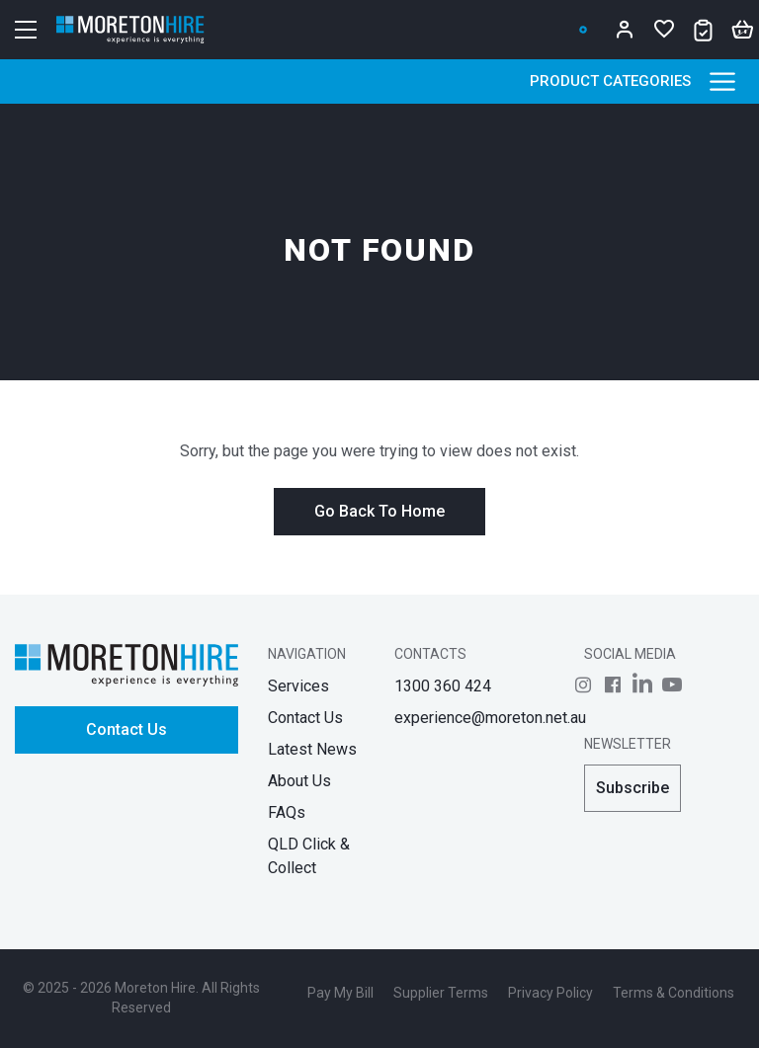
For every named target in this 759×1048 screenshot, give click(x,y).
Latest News (312, 749)
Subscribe (632, 787)
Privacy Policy (550, 993)
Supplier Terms (440, 993)
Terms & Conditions (673, 993)
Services (298, 686)
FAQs (286, 812)
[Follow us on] (583, 684)
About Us (299, 780)
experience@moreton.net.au (490, 717)
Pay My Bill (340, 993)
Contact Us (126, 729)
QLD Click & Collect (309, 856)
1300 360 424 (442, 686)
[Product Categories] (722, 81)
